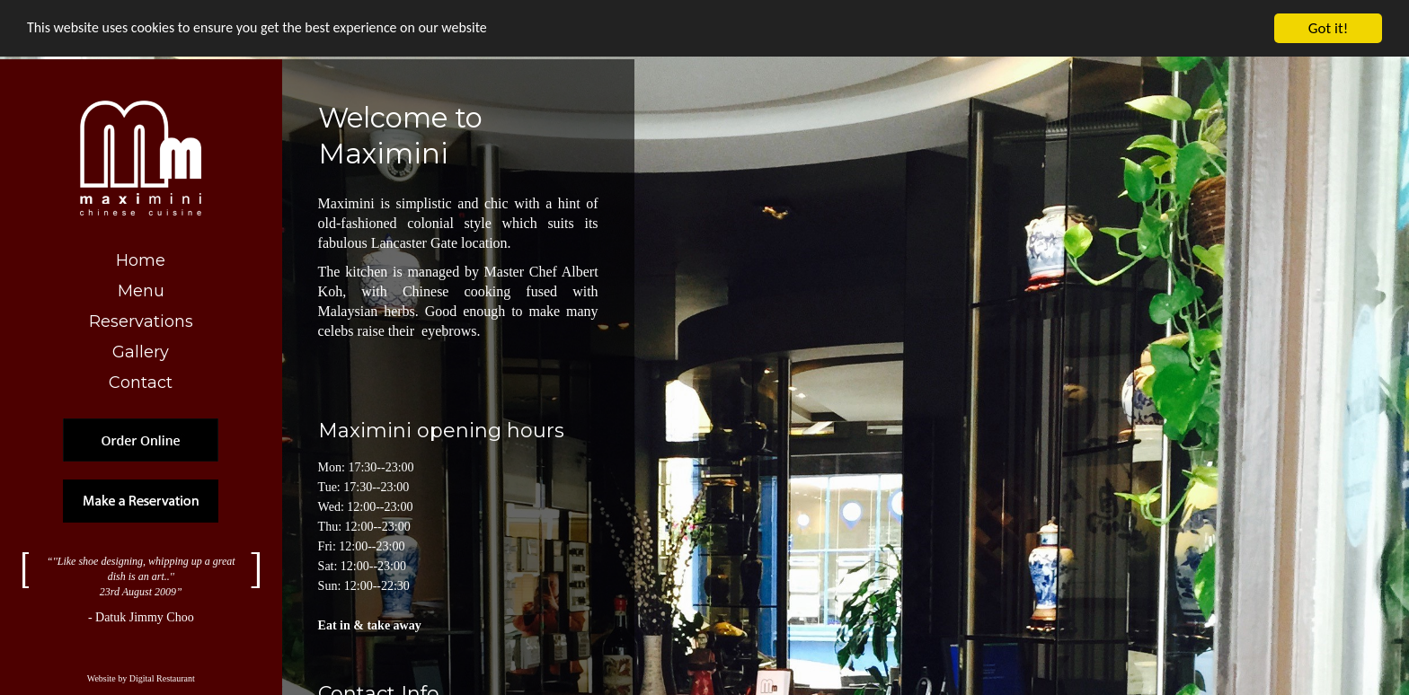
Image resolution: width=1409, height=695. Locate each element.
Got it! (1328, 28)
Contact (141, 382)
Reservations (141, 321)
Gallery (140, 352)
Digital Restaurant (162, 684)
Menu (141, 291)
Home (140, 260)
